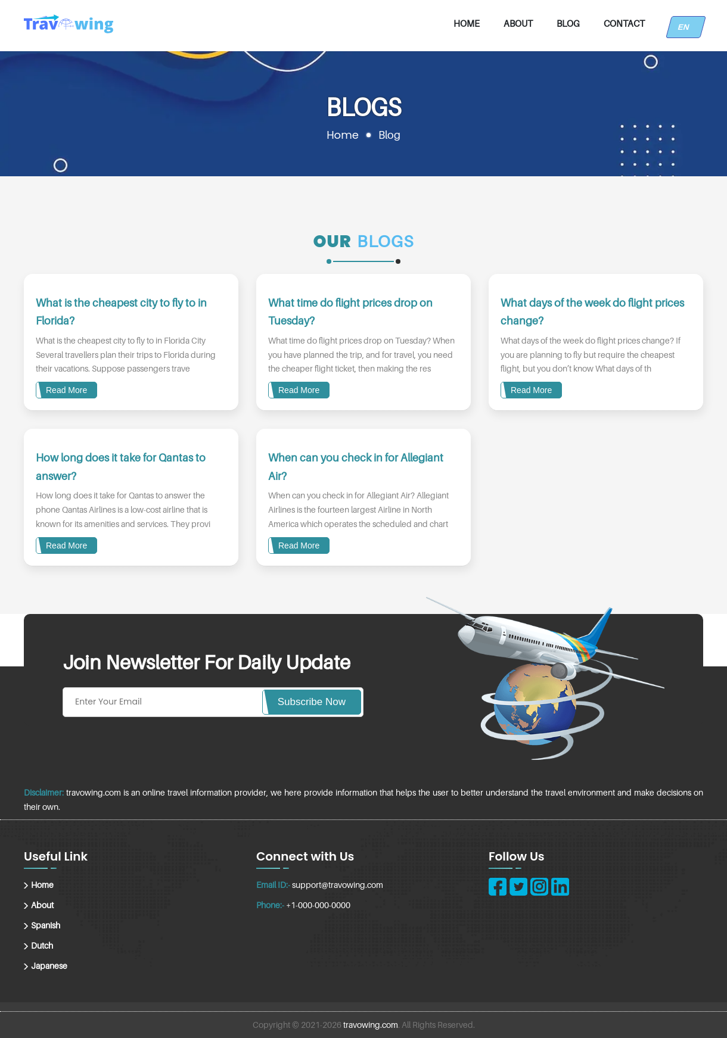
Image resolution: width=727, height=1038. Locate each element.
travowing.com (370, 1025)
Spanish (45, 925)
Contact (624, 23)
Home (466, 23)
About (518, 23)
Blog (568, 23)
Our (332, 241)
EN (686, 27)
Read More (66, 390)
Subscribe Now (312, 701)
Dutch (42, 945)
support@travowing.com (337, 885)
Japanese (49, 966)
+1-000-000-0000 (318, 905)
